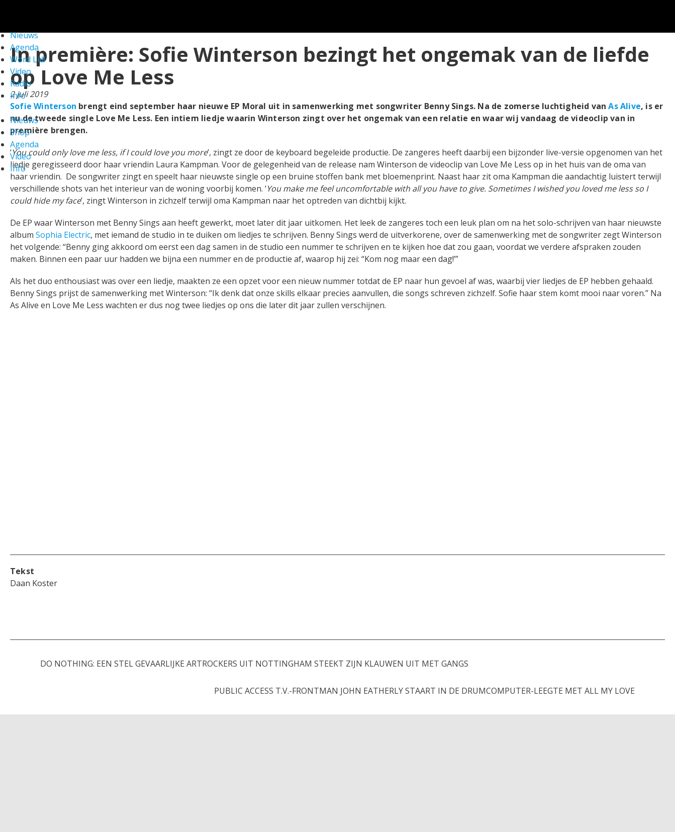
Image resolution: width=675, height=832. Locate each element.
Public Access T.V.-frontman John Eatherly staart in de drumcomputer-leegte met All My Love (424, 690)
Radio (20, 83)
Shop (20, 132)
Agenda (24, 144)
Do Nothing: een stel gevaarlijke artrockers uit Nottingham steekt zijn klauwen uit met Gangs (254, 663)
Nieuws (24, 120)
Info (18, 95)
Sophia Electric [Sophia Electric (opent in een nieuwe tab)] (63, 234)
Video (20, 71)
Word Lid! (27, 59)
